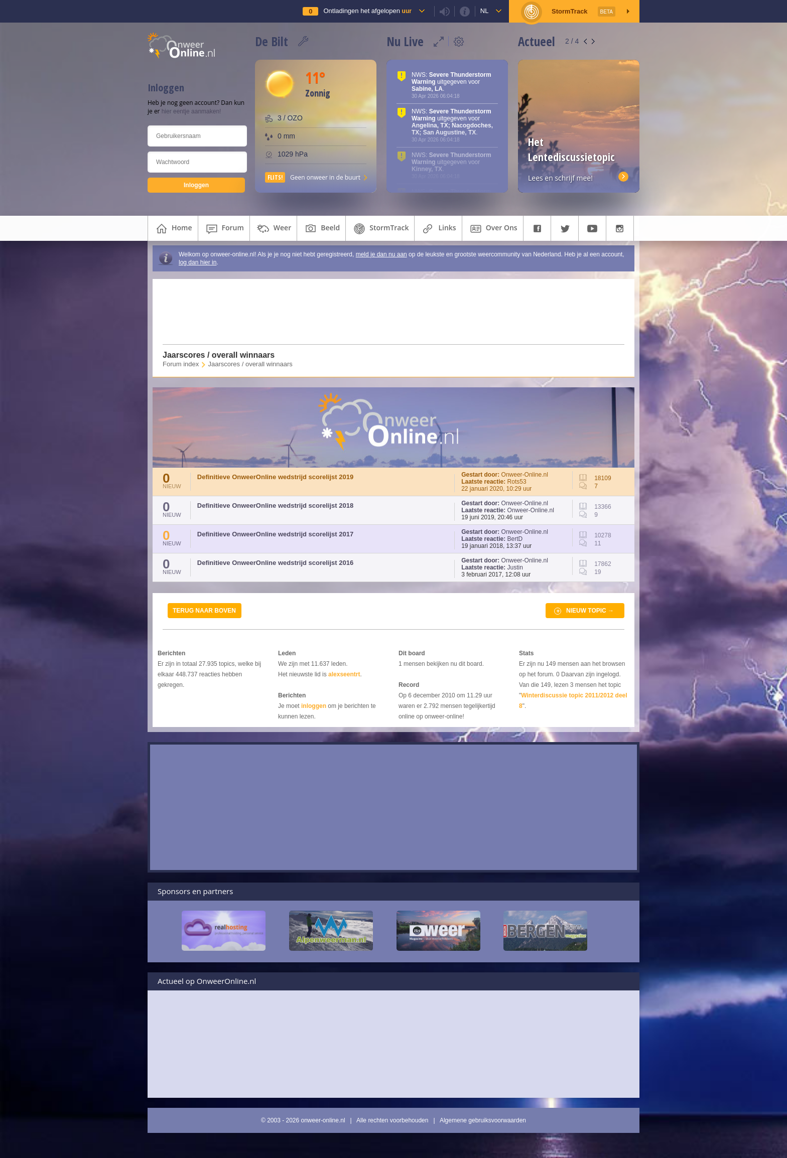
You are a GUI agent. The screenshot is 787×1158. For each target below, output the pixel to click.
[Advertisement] (387, 311)
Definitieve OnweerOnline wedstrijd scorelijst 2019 (275, 477)
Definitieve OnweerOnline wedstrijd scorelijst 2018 (275, 505)
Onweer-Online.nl (524, 474)
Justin (515, 567)
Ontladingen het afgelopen (367, 11)
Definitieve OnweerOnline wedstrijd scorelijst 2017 (275, 534)
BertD (515, 538)
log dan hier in (197, 262)
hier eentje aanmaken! (191, 111)
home (173, 229)
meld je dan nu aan (381, 254)
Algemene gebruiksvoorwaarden (483, 1120)
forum (224, 229)
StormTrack (380, 229)
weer (273, 229)
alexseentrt (344, 674)
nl (484, 11)
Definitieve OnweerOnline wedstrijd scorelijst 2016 (275, 562)
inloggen (313, 705)
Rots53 (517, 481)
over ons (492, 229)
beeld (321, 229)
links (438, 229)
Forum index (181, 364)
